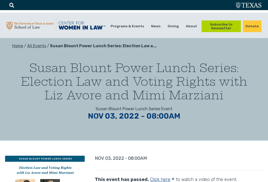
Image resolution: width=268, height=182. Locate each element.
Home (17, 45)
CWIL (82, 26)
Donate (252, 26)
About (191, 26)
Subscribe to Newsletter (221, 26)
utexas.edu (248, 6)
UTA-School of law (30, 27)
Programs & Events (127, 26)
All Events (36, 45)
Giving (173, 26)
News (155, 26)
